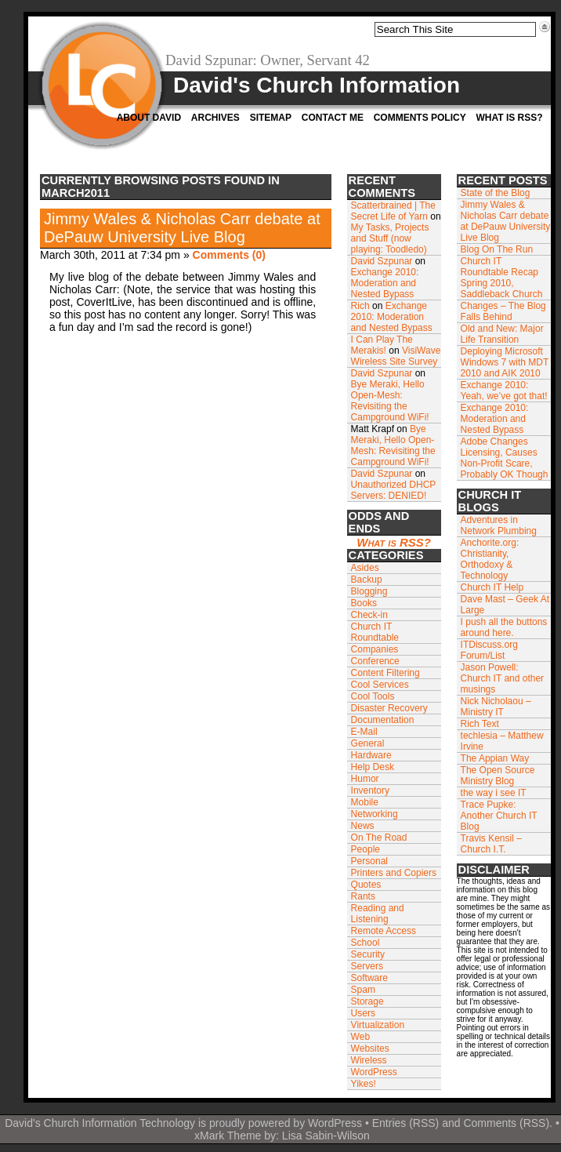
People (365, 849)
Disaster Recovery (389, 708)
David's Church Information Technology (100, 1123)
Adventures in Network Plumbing (499, 525)
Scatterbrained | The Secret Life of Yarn (393, 211)
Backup (366, 579)
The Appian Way (495, 758)
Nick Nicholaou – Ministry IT (496, 707)
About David (149, 117)
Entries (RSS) (406, 1123)
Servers (367, 966)
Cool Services (380, 684)
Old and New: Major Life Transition (502, 334)
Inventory (370, 790)
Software (369, 977)
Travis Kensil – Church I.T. (491, 844)
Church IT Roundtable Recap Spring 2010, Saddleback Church (502, 278)
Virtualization (377, 1024)
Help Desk (372, 766)
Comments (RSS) (506, 1123)
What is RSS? (509, 117)
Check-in (369, 614)
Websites (370, 1048)
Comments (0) (229, 255)
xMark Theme (227, 1135)
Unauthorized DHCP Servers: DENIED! (393, 490)
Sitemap (270, 117)
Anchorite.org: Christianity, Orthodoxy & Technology (490, 559)
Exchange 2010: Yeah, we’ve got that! (504, 391)
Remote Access (383, 930)
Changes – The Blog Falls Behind (503, 311)
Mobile (364, 802)
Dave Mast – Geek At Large (505, 605)
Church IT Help (492, 587)
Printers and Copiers (393, 872)
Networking (374, 814)
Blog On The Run (497, 249)
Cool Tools (373, 696)
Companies (375, 649)
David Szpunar (382, 261)
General (368, 743)
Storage (367, 1001)
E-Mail (364, 731)
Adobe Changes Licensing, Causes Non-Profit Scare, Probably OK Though (504, 458)
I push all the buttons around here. (504, 627)
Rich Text (480, 723)
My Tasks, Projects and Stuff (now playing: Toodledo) (390, 238)
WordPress (374, 1072)
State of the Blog (495, 192)
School (365, 942)
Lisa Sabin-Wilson (326, 1135)
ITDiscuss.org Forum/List (489, 650)
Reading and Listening (377, 914)
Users (363, 1013)
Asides (365, 567)
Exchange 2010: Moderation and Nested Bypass (385, 283)
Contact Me (333, 117)
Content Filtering (385, 672)
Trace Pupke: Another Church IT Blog (499, 815)
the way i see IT (494, 792)
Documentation (382, 719)
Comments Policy (420, 117)
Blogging (369, 591)
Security (368, 954)
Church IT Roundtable (375, 632)
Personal (369, 861)
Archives (215, 117)
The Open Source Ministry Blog (498, 776)
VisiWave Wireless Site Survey (396, 356)
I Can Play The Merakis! (382, 345)
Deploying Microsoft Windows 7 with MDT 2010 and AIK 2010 (504, 362)
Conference (375, 661)
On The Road (379, 837)
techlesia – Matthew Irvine (502, 741)
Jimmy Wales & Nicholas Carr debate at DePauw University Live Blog (182, 227)
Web (360, 1036)
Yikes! (363, 1083)
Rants (363, 896)
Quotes (366, 884)
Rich (360, 305)
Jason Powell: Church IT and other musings (503, 678)
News (363, 825)
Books (364, 603)
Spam (363, 989)
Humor (365, 778)
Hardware (371, 755)
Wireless (369, 1060)
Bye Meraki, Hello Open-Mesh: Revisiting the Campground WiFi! (390, 401)
